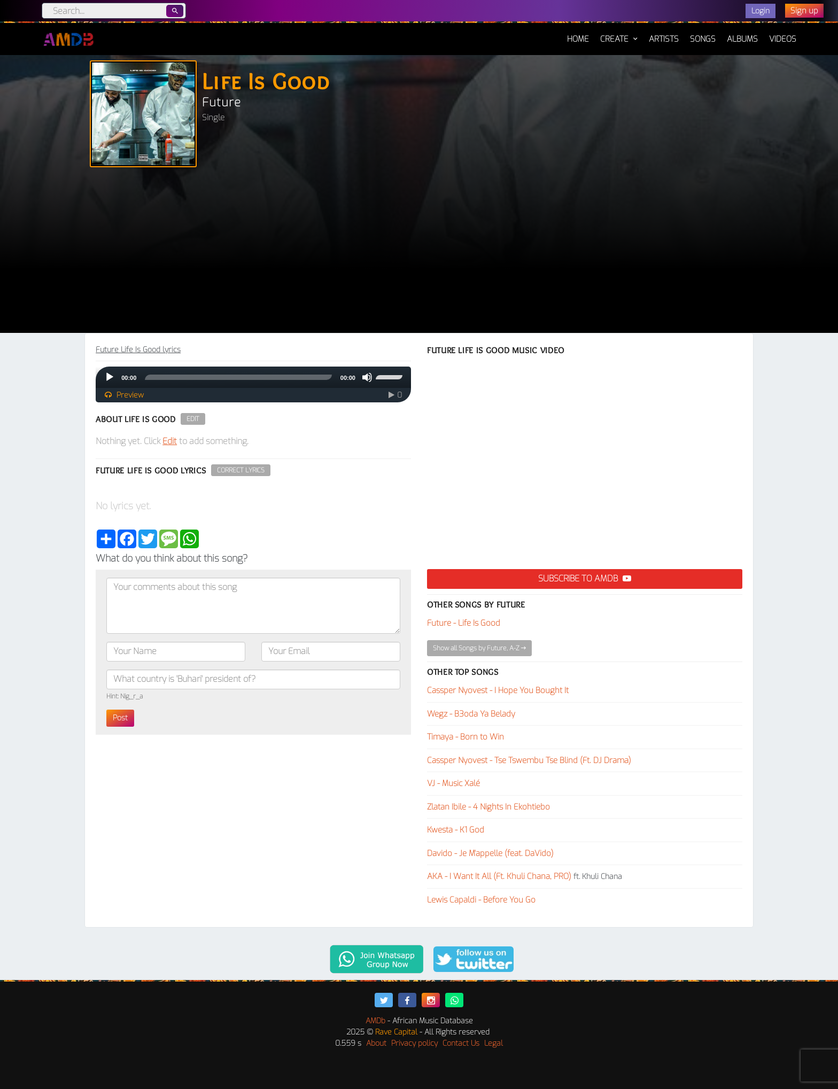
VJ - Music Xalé (453, 783)
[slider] (238, 377)
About (376, 1043)
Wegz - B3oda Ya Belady (471, 714)
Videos (782, 39)
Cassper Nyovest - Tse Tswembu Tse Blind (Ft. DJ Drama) (529, 760)
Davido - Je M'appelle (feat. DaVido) (490, 853)
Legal (493, 1043)
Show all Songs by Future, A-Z (479, 648)
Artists (664, 39)
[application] (253, 377)
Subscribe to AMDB (584, 578)
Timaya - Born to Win (465, 737)
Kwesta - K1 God (455, 829)
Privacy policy (414, 1043)
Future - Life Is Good (463, 623)
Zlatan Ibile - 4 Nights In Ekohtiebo (488, 807)
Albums (742, 39)
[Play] (109, 377)
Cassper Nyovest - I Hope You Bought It (498, 690)
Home (578, 33)
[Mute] (367, 377)
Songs (703, 39)
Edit (193, 419)
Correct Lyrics (241, 470)
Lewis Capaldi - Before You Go (481, 899)
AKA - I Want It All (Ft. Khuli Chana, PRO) (499, 876)
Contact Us (461, 1043)
